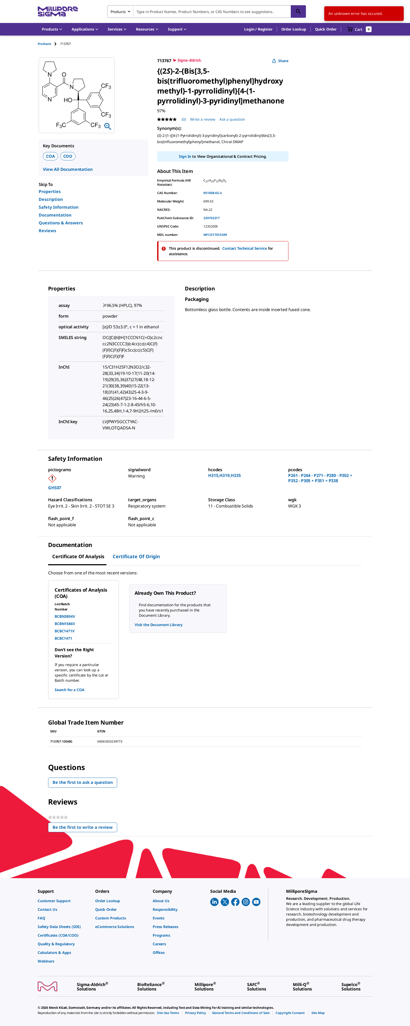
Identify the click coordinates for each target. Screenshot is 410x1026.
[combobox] (206, 11)
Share (280, 60)
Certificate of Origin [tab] (136, 556)
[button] (258, 29)
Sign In (185, 156)
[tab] (49, 44)
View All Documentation (67, 169)
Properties (50, 191)
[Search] (298, 11)
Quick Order (326, 29)
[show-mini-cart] (359, 29)
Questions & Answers (61, 223)
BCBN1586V (65, 623)
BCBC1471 (63, 638)
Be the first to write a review (85, 828)
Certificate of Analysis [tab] (78, 556)
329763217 (211, 218)
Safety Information (58, 207)
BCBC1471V (65, 630)
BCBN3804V (65, 616)
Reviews (47, 231)
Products (44, 44)
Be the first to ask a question (83, 782)
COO (68, 156)
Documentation (55, 215)
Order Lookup (293, 29)
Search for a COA (69, 689)
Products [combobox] (118, 11)
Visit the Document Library (158, 624)
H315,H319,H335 (224, 475)
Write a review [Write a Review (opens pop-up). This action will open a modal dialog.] (202, 119)
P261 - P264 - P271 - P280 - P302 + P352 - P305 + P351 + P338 (320, 478)
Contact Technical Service (244, 248)
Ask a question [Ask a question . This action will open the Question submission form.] (232, 119)
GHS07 (54, 488)
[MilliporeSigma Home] (58, 12)
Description (51, 199)
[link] (64, 900)
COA (50, 156)
